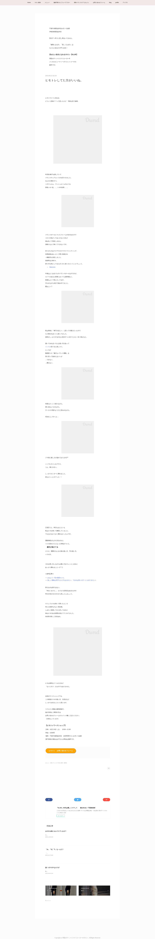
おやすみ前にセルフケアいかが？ (55, 831)
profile (117, 2)
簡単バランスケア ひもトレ (81, 2)
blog (110, 2)
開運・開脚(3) (64, 762)
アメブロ (125, 2)
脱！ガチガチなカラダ (52, 867)
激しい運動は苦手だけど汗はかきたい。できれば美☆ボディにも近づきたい (71, 580)
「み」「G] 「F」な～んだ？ (54, 849)
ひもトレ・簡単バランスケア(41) (52, 762)
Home (29, 2)
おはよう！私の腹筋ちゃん (55, 577)
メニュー (47, 2)
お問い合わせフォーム (99, 2)
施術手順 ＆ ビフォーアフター (62, 2)
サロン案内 (38, 2)
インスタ (48, 346)
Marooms (52, 267)
